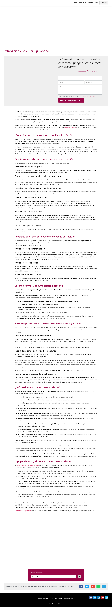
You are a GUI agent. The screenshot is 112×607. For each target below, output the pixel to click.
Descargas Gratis (93, 2)
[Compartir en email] (93, 586)
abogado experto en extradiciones (28, 465)
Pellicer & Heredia (70, 127)
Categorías (82, 2)
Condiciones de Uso (42, 598)
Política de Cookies (69, 598)
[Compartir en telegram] (104, 586)
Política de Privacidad (88, 96)
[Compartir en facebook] (81, 586)
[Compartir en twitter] (87, 586)
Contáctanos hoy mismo (23, 511)
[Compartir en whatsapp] (98, 586)
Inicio (75, 2)
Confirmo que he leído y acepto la (77, 96)
